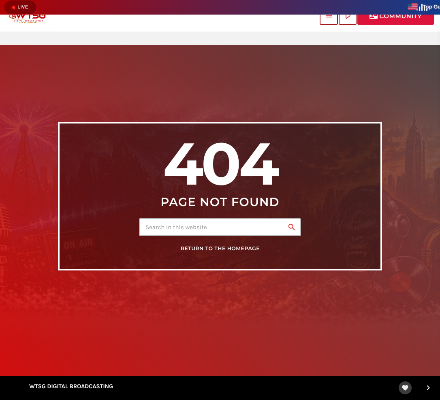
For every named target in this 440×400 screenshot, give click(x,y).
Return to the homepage (220, 249)
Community (396, 16)
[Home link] (27, 16)
